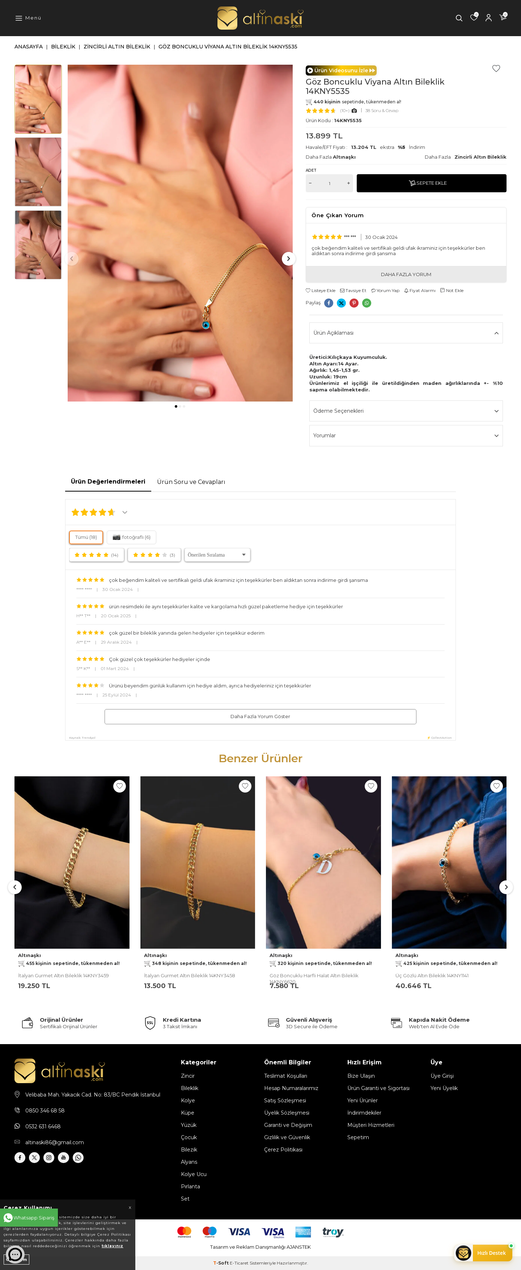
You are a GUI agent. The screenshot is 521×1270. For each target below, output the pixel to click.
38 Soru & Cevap (381, 110)
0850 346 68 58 (45, 1110)
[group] (180, 233)
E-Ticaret (239, 1263)
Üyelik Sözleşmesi (286, 1113)
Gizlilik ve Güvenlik (287, 1137)
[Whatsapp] (94, 1159)
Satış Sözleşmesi (285, 1100)
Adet (311, 170)
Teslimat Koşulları (285, 1076)
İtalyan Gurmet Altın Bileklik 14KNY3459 (63, 975)
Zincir (188, 1076)
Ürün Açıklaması (406, 333)
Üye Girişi (442, 1076)
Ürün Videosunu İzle (341, 70)
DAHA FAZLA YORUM (406, 274)
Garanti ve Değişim (288, 1125)
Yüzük (188, 1125)
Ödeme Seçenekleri (406, 411)
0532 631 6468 (43, 1126)
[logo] (260, 18)
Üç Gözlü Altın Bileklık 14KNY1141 (432, 975)
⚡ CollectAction (439, 737)
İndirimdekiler (364, 1113)
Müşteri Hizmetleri (370, 1125)
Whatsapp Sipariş (33, 1217)
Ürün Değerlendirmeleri (108, 481)
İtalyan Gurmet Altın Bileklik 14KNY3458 (189, 975)
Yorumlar (406, 436)
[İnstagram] (58, 1159)
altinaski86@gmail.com (54, 1142)
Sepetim (358, 1137)
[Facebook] (21, 1159)
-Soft (221, 1263)
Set (185, 1199)
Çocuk (189, 1137)
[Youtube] (76, 1159)
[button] (176, 406)
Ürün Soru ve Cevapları (191, 482)
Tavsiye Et (353, 290)
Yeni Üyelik (444, 1088)
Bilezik (189, 1149)
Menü (33, 18)
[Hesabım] (488, 18)
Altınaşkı (344, 157)
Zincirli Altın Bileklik (117, 46)
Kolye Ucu (194, 1174)
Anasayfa (28, 46)
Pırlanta (190, 1186)
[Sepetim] (503, 18)
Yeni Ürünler (362, 1100)
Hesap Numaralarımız (291, 1088)
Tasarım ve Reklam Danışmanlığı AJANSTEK (260, 1247)
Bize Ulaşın (361, 1076)
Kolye (188, 1100)
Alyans (189, 1162)
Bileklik (63, 46)
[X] (40, 1159)
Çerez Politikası (283, 1149)
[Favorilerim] (474, 18)
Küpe (187, 1113)
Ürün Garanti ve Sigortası (378, 1088)
